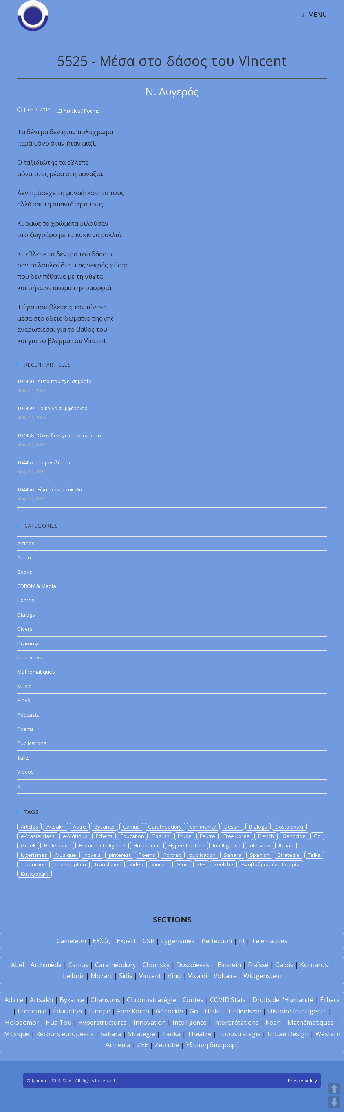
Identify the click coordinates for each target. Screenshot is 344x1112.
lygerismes (34, 854)
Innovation (150, 1022)
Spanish (259, 854)
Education (132, 836)
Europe (99, 1011)
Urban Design (288, 1034)
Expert (126, 941)
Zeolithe (223, 864)
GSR (148, 941)
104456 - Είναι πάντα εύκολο (49, 489)
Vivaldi (197, 975)
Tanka (171, 1034)
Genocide (294, 836)
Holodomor (147, 845)
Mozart (101, 975)
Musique (65, 854)
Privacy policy (302, 1080)
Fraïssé (258, 964)
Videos (25, 771)
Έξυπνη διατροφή (212, 1045)
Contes (25, 600)
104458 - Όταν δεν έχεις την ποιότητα (60, 435)
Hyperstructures (102, 1022)
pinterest (119, 854)
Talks (23, 757)
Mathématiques (310, 1022)
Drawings (28, 643)
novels (92, 854)
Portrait (172, 854)
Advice (14, 999)
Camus (131, 826)
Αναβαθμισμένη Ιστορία (271, 864)
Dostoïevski (193, 964)
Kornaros (314, 964)
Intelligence (226, 845)
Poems (91, 111)
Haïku (213, 1011)
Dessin (232, 826)
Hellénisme (245, 1011)
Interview (260, 845)
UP (334, 1088)
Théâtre (199, 1034)
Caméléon (71, 941)
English (161, 836)
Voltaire (225, 975)
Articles (72, 111)
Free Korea (236, 836)
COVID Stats (228, 999)
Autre (79, 826)
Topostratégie (239, 1034)
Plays (23, 700)
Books (24, 571)
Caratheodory (165, 826)
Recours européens (65, 1034)
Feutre (207, 836)
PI (242, 941)
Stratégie (141, 1034)
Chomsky (156, 964)
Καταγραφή (34, 873)
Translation (107, 864)
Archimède (46, 964)
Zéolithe (167, 1045)
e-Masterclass (38, 836)
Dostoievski (289, 826)
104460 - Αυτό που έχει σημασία (54, 381)
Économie (32, 1011)
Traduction (33, 864)
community (203, 826)
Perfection (216, 941)
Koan (273, 1022)
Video (136, 864)
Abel (17, 964)
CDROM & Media (36, 586)
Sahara (233, 854)
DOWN (334, 1102)
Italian (286, 845)
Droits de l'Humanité (283, 999)
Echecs (104, 836)
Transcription (70, 864)
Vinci (182, 864)
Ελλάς (101, 941)
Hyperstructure (186, 845)
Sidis (125, 975)
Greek (28, 845)
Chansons (105, 999)
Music (24, 686)
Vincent (160, 864)
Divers (25, 628)
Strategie (289, 854)
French (266, 836)
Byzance (104, 826)
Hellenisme (57, 845)
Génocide (169, 1011)
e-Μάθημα (75, 836)
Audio (24, 557)
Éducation (67, 1011)
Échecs (330, 999)
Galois (284, 964)
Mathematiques (36, 671)
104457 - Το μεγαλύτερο (44, 462)
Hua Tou (58, 1022)
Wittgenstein (262, 975)
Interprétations (236, 1022)
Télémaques (269, 941)
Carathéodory (115, 964)
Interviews (29, 657)
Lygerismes (178, 941)
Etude (185, 836)
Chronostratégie (151, 999)
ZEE (201, 864)
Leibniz (73, 975)
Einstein (229, 964)
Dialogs (26, 614)
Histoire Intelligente (102, 845)
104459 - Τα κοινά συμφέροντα (52, 408)
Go (317, 836)
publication (202, 854)
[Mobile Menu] (314, 14)
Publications (31, 743)
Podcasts (28, 714)
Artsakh (55, 826)
